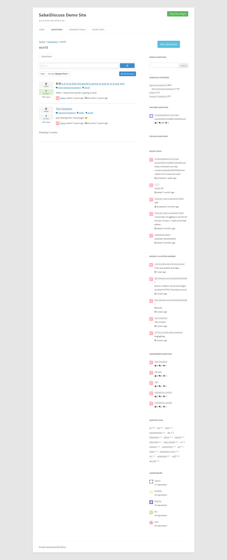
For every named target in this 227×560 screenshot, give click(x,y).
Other (152, 92)
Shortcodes (98, 29)
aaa (158, 427)
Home (41, 29)
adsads (178, 437)
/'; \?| (156, 184)
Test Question (64, 108)
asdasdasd (162, 456)
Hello (80, 112)
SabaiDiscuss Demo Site (62, 15)
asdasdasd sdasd (162, 234)
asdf (174, 456)
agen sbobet (169, 442)
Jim (155, 511)
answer (46, 92)
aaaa (167, 427)
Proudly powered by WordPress (52, 547)
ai (181, 442)
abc (169, 432)
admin (167, 437)
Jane (156, 521)
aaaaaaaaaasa (155, 432)
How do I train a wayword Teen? (169, 198)
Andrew (158, 490)
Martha (157, 501)
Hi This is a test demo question (168, 332)
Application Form (168, 451)
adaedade (154, 437)
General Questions (66, 112)
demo (63, 98)
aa (150, 427)
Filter (43, 73)
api (179, 446)
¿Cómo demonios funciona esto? (169, 263)
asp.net (152, 461)
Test (156, 382)
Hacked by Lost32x (163, 392)
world (86, 87)
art (150, 456)
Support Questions (158, 96)
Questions (56, 29)
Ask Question (127, 73)
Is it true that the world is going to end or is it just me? (93, 83)
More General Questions (68, 87)
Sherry (157, 480)
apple (151, 451)
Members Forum (77, 29)
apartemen (167, 446)
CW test (158, 371)
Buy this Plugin (177, 13)
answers (153, 446)
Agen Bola (154, 442)
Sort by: (58, 73)
